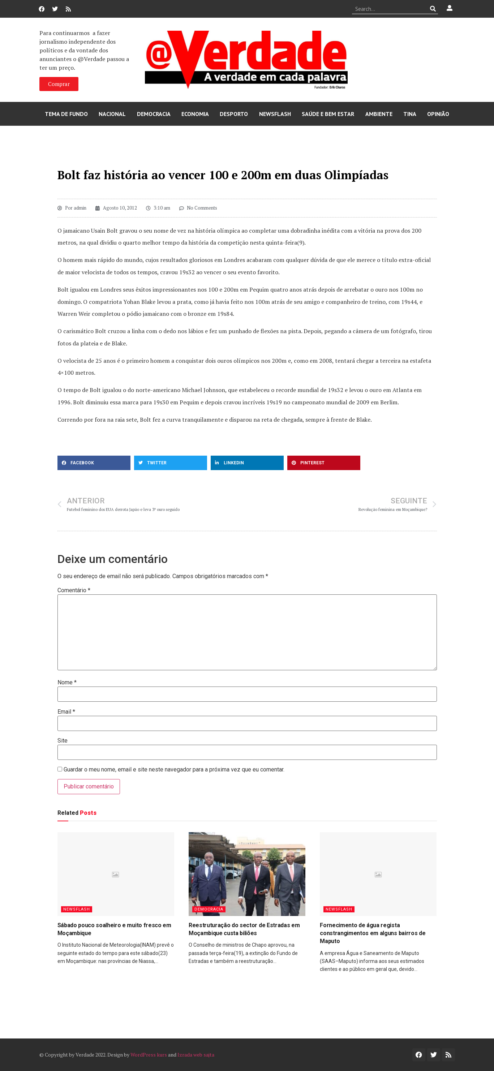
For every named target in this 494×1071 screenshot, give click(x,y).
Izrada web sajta (195, 1054)
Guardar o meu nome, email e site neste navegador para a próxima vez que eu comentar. (174, 770)
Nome (67, 682)
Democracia (154, 113)
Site (62, 741)
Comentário (73, 590)
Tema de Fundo (66, 113)
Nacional (112, 113)
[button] (93, 463)
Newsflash (275, 113)
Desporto (234, 113)
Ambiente (378, 113)
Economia (195, 113)
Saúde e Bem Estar (328, 113)
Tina (409, 113)
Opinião (438, 113)
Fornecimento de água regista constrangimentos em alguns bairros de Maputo (372, 933)
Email (66, 712)
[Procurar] (433, 9)
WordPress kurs (148, 1054)
